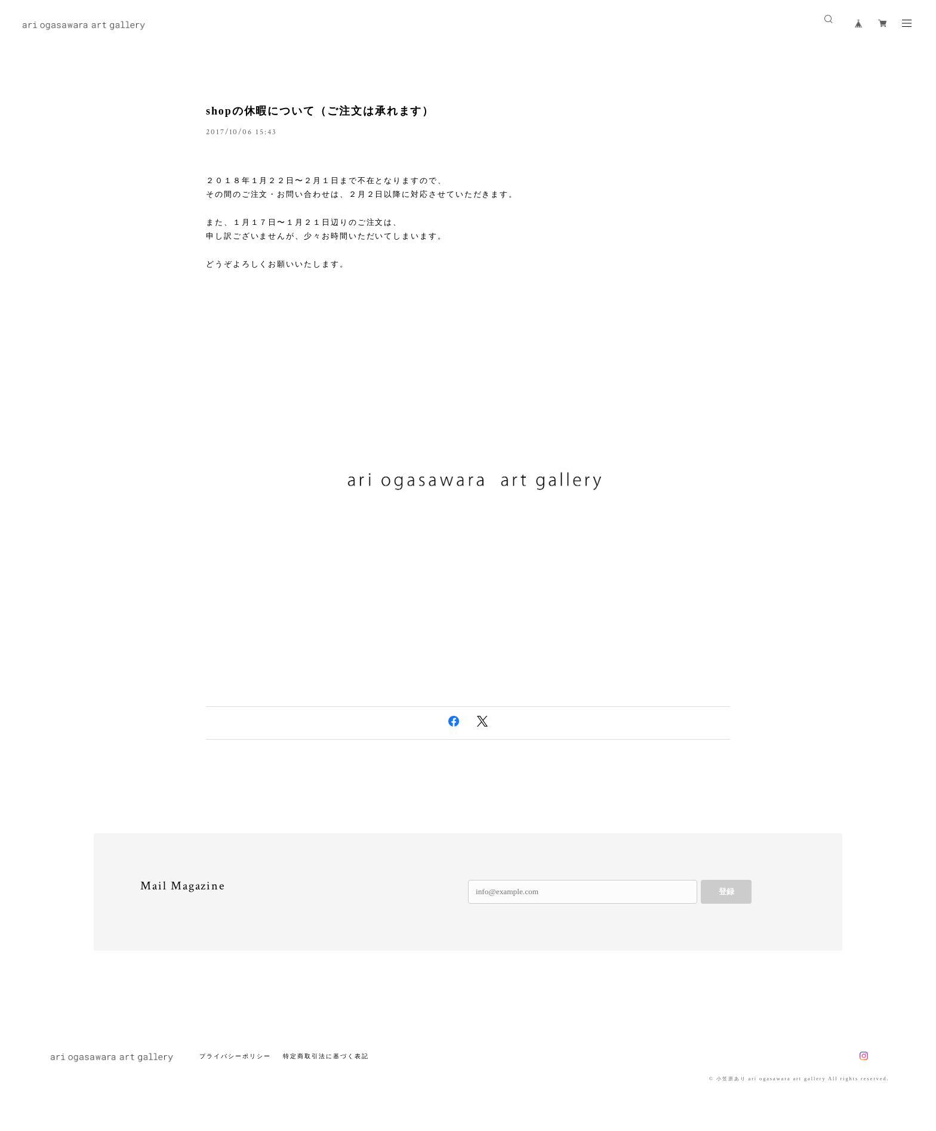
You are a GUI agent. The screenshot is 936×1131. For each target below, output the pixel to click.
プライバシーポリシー (234, 1056)
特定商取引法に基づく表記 (325, 1056)
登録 (726, 891)
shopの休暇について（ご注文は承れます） (320, 111)
